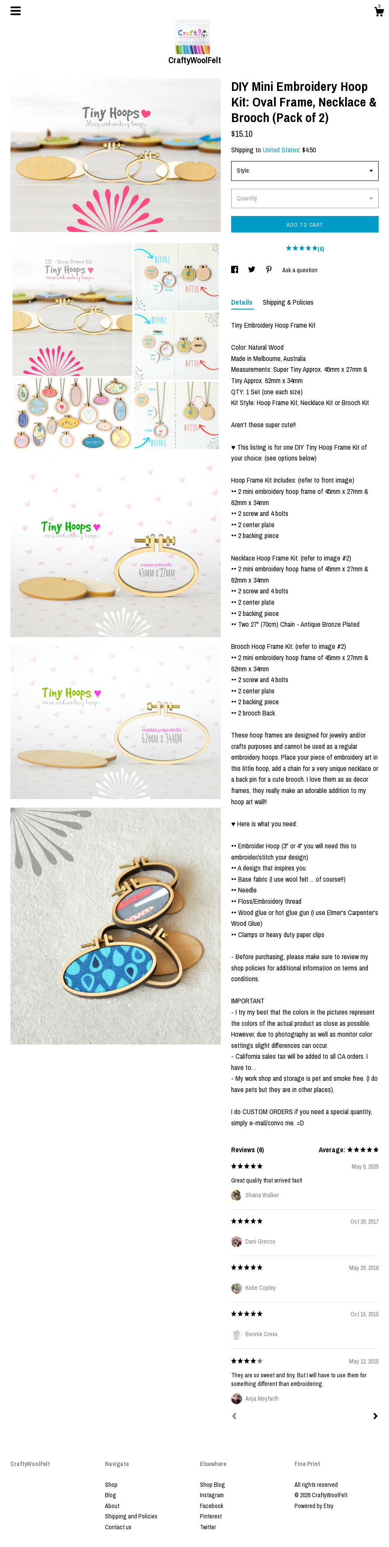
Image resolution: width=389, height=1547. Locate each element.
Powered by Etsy (313, 1506)
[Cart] (379, 12)
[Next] (376, 1417)
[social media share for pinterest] (269, 270)
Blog (110, 1495)
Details (242, 302)
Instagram (212, 1495)
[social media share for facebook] (235, 270)
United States (281, 150)
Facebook (211, 1506)
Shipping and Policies (131, 1516)
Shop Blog (212, 1485)
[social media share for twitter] (252, 270)
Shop (111, 1485)
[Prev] (234, 1417)
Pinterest (211, 1516)
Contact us (118, 1527)
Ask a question (299, 270)
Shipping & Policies (288, 302)
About (112, 1506)
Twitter (208, 1527)
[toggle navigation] (15, 10)
